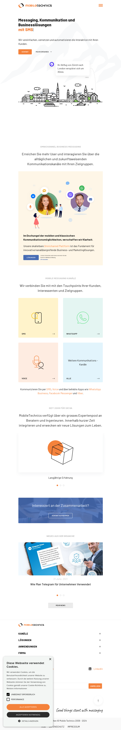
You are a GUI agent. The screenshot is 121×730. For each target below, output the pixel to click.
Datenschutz (56, 726)
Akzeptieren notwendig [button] (28, 714)
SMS (48, 389)
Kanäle (23, 633)
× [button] (50, 659)
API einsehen (44, 259)
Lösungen (31, 257)
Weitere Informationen (17, 688)
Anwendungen (27, 646)
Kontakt (25, 52)
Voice (55, 389)
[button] (28, 721)
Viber (80, 393)
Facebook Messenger (60, 393)
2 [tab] (60, 485)
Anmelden (95, 686)
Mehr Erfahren (44, 52)
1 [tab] (57, 485)
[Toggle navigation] (101, 5)
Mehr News (60, 605)
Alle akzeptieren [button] (28, 707)
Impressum (74, 726)
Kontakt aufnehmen (60, 516)
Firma (22, 652)
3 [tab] (63, 485)
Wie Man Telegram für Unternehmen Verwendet (60, 584)
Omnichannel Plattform (57, 246)
